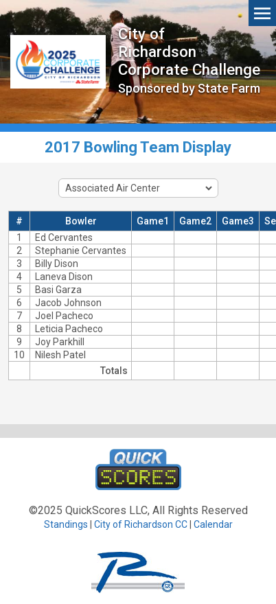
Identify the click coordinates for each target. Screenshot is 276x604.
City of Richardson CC (140, 524)
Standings (66, 524)
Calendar (213, 524)
